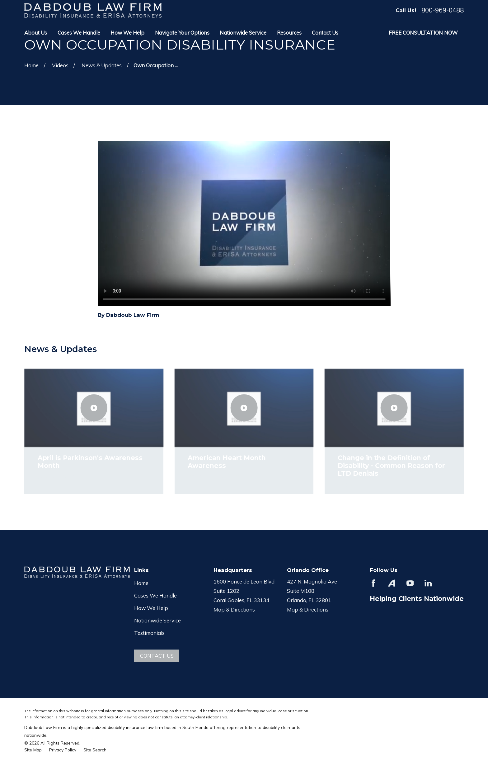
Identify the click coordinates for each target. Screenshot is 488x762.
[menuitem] (33, 750)
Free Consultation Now (423, 32)
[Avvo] (391, 583)
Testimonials (149, 633)
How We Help (151, 608)
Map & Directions (234, 609)
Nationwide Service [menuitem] (243, 32)
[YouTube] (410, 583)
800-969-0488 (442, 10)
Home (141, 583)
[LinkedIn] (428, 583)
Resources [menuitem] (289, 32)
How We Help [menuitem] (127, 32)
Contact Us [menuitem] (325, 32)
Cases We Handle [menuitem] (79, 32)
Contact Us (157, 655)
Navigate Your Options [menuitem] (182, 32)
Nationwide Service (157, 620)
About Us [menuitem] (35, 32)
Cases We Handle (155, 595)
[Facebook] (373, 583)
